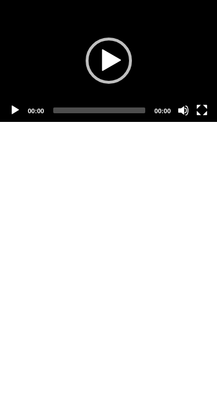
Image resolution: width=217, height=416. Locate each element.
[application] (108, 61)
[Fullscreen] (202, 110)
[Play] (15, 110)
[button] (109, 61)
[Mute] (183, 110)
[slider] (99, 110)
